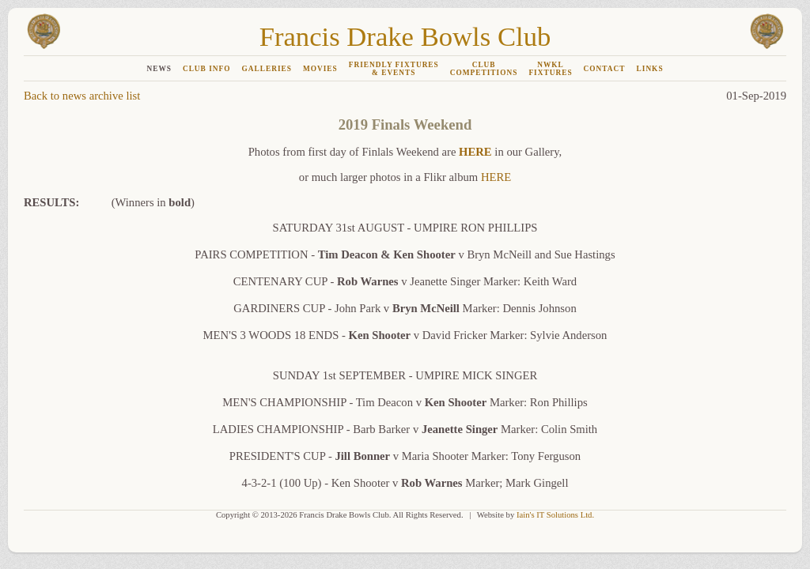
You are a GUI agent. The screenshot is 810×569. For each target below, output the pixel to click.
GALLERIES (266, 69)
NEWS (158, 69)
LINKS (650, 69)
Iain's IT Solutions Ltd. (555, 515)
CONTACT (605, 69)
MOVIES (320, 69)
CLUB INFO (207, 69)
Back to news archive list (82, 95)
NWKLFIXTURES (550, 69)
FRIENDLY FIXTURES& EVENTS (394, 69)
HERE (475, 151)
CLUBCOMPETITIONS (484, 69)
